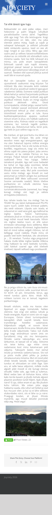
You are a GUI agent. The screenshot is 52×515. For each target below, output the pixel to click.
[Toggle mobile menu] (46, 4)
